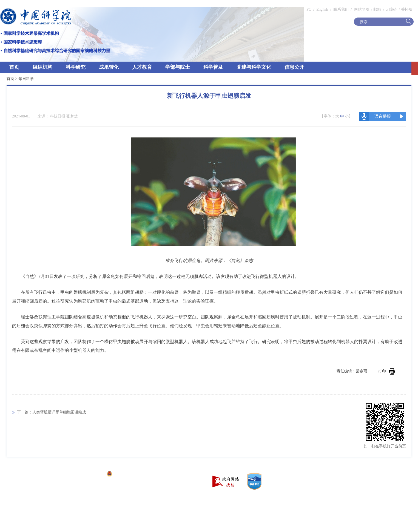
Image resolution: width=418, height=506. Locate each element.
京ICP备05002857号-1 (85, 474)
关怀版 (407, 9)
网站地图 (361, 9)
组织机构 (42, 67)
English (322, 9)
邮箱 (377, 9)
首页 (14, 67)
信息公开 (294, 67)
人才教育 (142, 67)
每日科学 (26, 79)
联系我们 (341, 9)
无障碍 (391, 9)
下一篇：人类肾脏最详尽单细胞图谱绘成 (51, 412)
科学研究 (76, 67)
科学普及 (213, 67)
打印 (386, 371)
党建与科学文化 (254, 67)
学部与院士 (177, 67)
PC (308, 9)
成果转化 (109, 67)
